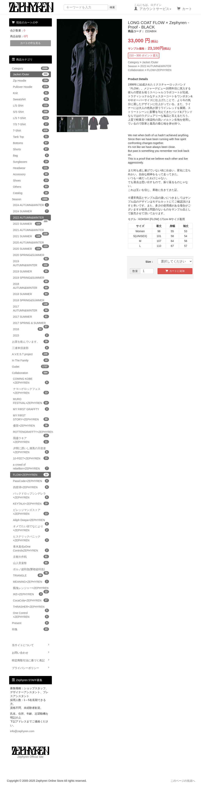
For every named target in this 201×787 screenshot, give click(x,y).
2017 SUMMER (31, 316)
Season (132, 66)
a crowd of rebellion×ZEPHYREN (31, 466)
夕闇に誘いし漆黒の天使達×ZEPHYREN (31, 450)
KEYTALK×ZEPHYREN (31, 503)
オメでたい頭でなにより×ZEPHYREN (31, 528)
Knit (31, 93)
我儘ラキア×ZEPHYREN (31, 440)
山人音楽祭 (31, 563)
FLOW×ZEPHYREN (159, 70)
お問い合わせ (30, 652)
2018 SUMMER (31, 294)
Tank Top (31, 136)
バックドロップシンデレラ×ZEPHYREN (31, 495)
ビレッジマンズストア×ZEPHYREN (31, 511)
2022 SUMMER (27, 223)
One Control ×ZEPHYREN (31, 614)
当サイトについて (30, 645)
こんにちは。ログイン (152, 7)
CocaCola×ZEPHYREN (31, 600)
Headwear (31, 168)
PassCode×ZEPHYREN (31, 481)
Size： (149, 261)
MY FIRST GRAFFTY (31, 409)
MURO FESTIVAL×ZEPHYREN (31, 401)
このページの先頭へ (183, 780)
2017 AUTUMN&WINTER (31, 308)
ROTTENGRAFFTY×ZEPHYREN (32, 432)
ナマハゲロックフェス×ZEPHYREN (31, 390)
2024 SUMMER (31, 211)
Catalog (31, 193)
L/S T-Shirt (31, 118)
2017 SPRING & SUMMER (31, 323)
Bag (31, 155)
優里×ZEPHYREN (31, 425)
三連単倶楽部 (30, 347)
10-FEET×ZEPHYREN (31, 458)
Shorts (31, 149)
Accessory (31, 174)
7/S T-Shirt (31, 124)
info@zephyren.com (22, 731)
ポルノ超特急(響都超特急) (31, 570)
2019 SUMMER (31, 271)
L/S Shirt (31, 105)
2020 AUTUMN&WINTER (31, 243)
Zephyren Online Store (35, 7)
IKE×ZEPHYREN (28, 594)
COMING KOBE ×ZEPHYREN (31, 380)
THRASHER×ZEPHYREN (31, 607)
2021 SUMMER (27, 236)
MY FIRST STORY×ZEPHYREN (31, 417)
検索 (112, 7)
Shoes (31, 180)
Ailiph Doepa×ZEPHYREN (31, 520)
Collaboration (136, 70)
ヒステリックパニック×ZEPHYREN (31, 538)
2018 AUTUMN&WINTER (31, 285)
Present (30, 623)
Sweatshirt (31, 99)
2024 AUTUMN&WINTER (31, 205)
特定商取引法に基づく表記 (30, 660)
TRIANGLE (28, 575)
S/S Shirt (31, 111)
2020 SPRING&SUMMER (31, 255)
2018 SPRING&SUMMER (31, 301)
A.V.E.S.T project (30, 354)
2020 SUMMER (27, 248)
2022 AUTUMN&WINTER (155, 66)
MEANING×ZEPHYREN (31, 581)
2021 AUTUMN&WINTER (31, 231)
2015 (31, 335)
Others (31, 186)
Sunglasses (31, 161)
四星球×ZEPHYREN (31, 487)
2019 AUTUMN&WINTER (31, 263)
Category (133, 62)
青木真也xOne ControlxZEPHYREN (31, 548)
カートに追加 (175, 270)
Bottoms (31, 143)
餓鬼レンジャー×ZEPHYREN (31, 588)
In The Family (30, 360)
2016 (28, 329)
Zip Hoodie (31, 80)
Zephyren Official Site (30, 752)
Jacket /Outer (150, 62)
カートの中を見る (30, 43)
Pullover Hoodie (31, 86)
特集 (30, 629)
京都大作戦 (31, 556)
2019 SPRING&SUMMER (31, 278)
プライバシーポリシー (30, 668)
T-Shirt (31, 130)
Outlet (30, 366)
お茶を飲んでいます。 (30, 341)
